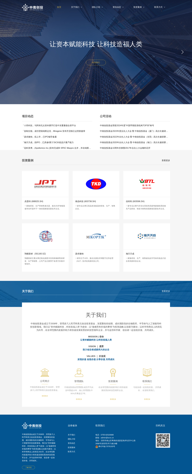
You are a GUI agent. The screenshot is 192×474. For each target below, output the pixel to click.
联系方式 (159, 7)
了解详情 (28, 467)
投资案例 (138, 7)
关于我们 (76, 7)
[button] (182, 52)
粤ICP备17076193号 (105, 446)
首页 (59, 7)
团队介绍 (97, 7)
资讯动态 (118, 7)
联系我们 (96, 62)
